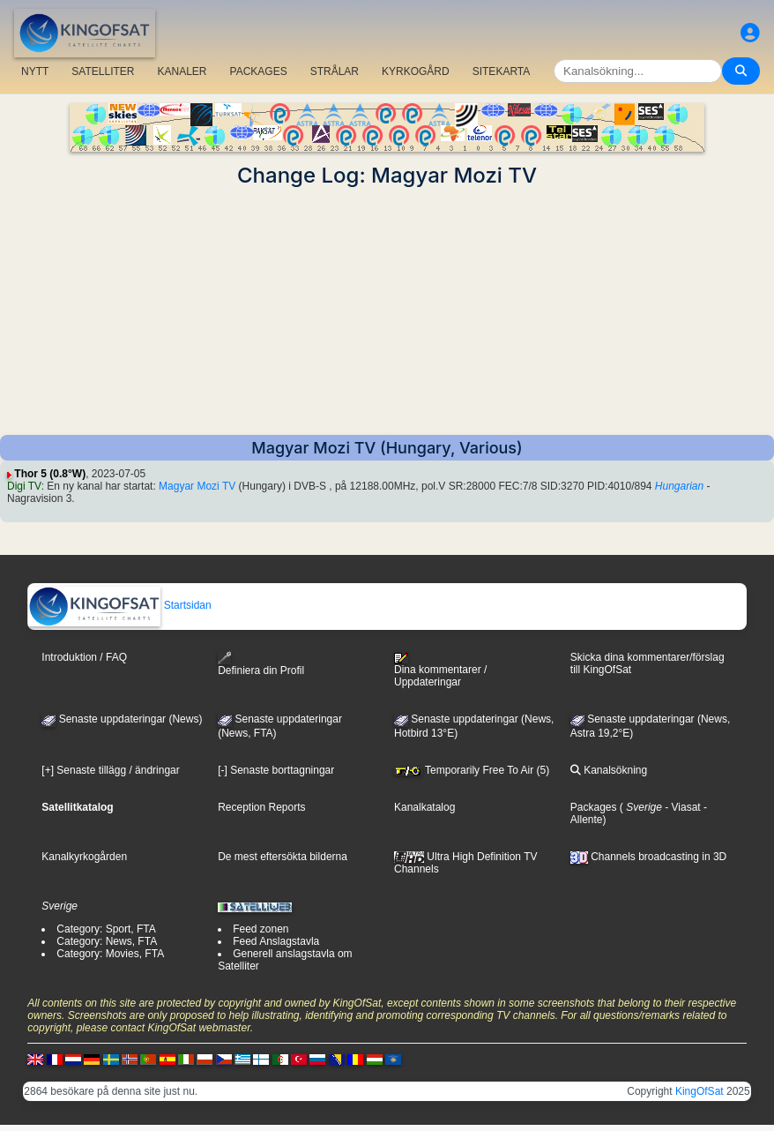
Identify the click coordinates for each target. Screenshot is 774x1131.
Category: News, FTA (106, 941)
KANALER (181, 71)
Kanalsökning (608, 770)
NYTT (34, 71)
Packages (593, 807)
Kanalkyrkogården (84, 856)
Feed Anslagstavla (276, 941)
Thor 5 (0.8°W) (50, 474)
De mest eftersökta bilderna (282, 856)
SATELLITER (102, 71)
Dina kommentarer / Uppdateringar (440, 670)
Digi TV (24, 486)
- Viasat (681, 807)
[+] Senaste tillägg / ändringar (110, 770)
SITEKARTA (502, 71)
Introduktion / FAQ (84, 657)
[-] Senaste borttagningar (276, 770)
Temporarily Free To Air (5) (471, 770)
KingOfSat (699, 1091)
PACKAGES (258, 71)
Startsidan (119, 605)
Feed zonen (260, 929)
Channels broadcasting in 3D (648, 856)
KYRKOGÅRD (416, 71)
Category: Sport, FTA (105, 929)
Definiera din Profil (261, 664)
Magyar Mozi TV (197, 486)
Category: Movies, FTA (110, 953)
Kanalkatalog (424, 807)
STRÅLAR (334, 71)
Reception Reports (261, 807)
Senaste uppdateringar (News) (121, 719)
